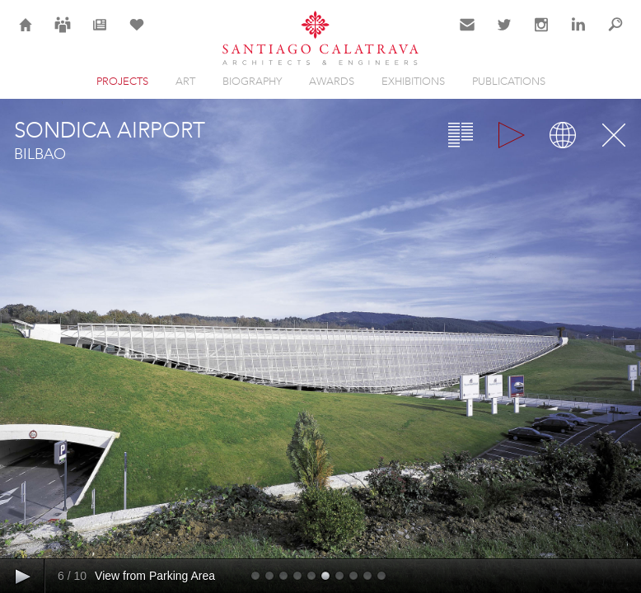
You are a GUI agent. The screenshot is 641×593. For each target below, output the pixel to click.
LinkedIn (578, 34)
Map (563, 135)
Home (26, 34)
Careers (62, 34)
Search (615, 34)
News (100, 34)
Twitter (505, 34)
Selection (136, 34)
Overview (460, 135)
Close (614, 135)
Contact (467, 34)
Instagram (541, 34)
